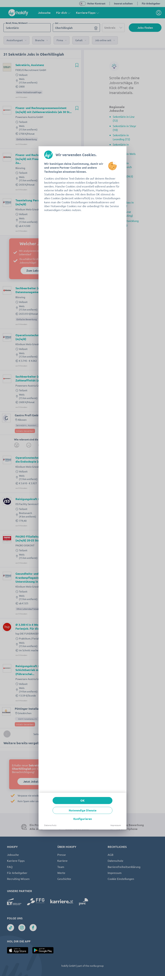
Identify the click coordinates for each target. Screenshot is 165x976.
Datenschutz (50, 825)
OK (82, 800)
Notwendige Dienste (82, 810)
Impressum (115, 825)
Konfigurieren (82, 819)
